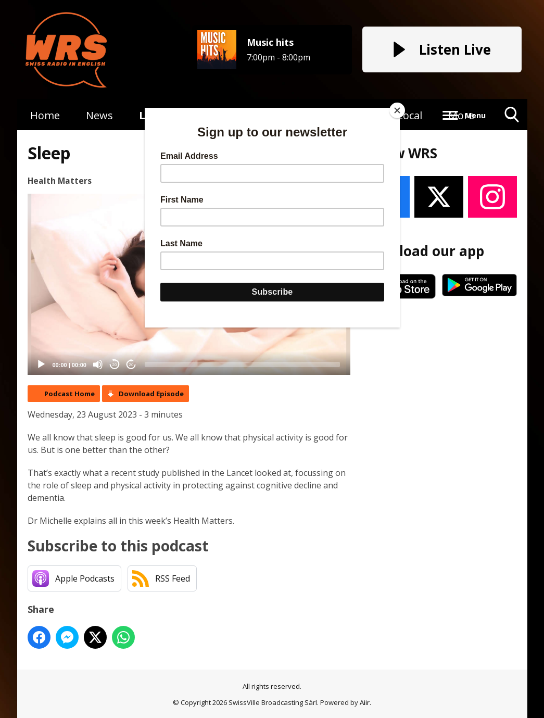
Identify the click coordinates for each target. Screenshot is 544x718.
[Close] (397, 110)
